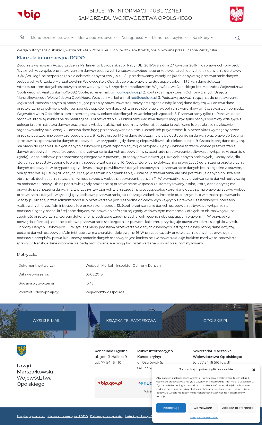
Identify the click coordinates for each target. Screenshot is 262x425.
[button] (254, 369)
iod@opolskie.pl (144, 98)
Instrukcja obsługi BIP (140, 416)
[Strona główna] (22, 38)
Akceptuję (171, 408)
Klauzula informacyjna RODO (67, 416)
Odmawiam (203, 408)
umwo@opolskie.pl (126, 92)
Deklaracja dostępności (106, 416)
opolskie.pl (215, 320)
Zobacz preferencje (238, 408)
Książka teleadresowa (131, 320)
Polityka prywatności (31, 416)
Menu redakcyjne (170, 38)
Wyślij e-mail (54, 324)
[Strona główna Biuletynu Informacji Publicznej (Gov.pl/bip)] (115, 383)
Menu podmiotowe (97, 38)
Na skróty (203, 38)
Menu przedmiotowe (52, 38)
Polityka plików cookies (204, 417)
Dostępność (134, 38)
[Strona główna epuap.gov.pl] (151, 383)
